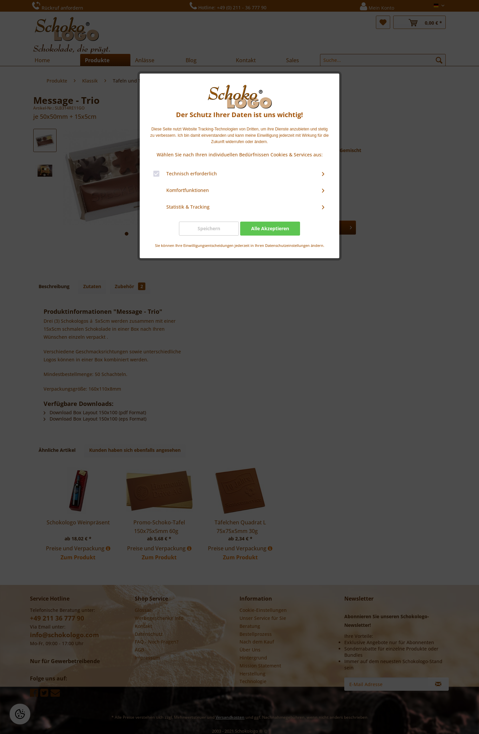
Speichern (209, 228)
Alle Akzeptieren (270, 228)
